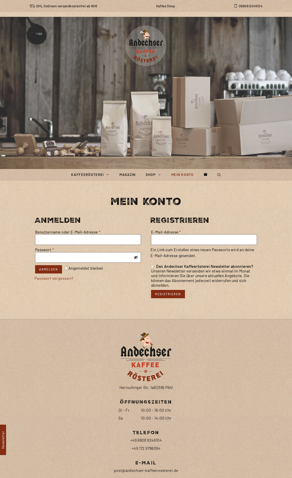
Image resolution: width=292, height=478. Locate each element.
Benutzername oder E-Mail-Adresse (80, 295)
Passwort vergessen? (54, 341)
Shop (156, 237)
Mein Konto (182, 237)
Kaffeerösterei (92, 237)
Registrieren (168, 358)
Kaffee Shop (165, 6)
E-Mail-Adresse (177, 295)
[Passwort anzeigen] (136, 320)
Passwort (55, 312)
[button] (219, 237)
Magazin (127, 237)
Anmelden (48, 332)
